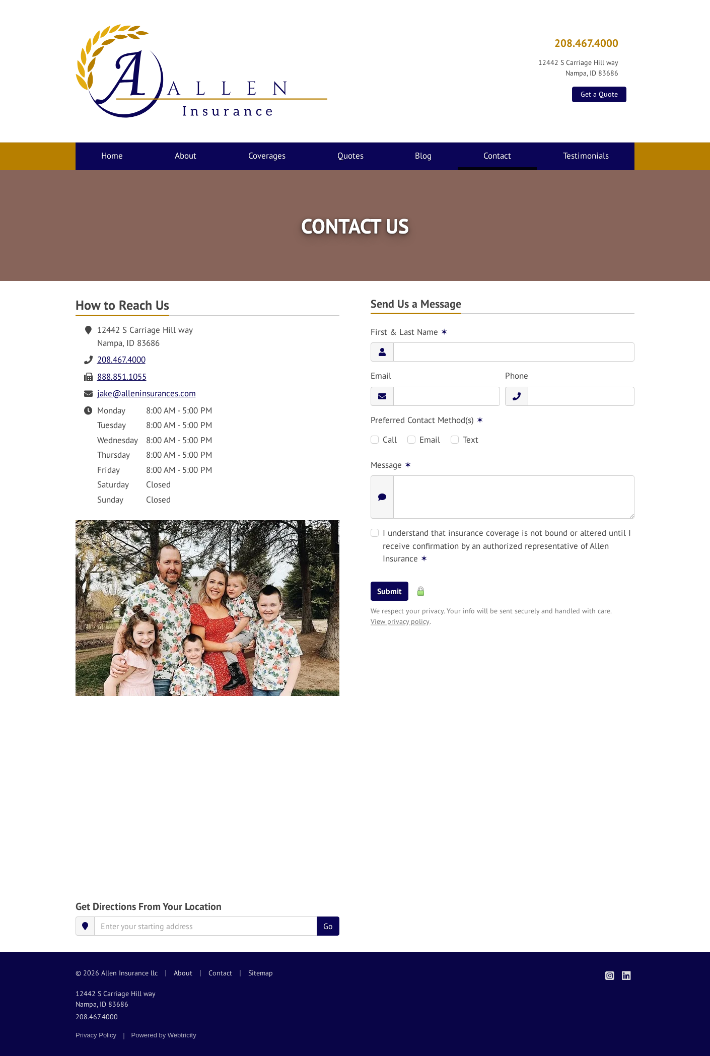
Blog (423, 155)
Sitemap (260, 972)
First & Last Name (409, 331)
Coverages (267, 155)
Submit (389, 591)
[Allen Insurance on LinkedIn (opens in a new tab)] (626, 975)
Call (390, 439)
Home (112, 155)
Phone (516, 375)
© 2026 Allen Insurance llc (117, 972)
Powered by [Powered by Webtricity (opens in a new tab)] (163, 1035)
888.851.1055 (122, 376)
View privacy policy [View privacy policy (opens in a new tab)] (400, 621)
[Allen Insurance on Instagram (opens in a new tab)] (609, 975)
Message (391, 464)
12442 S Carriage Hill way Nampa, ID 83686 (116, 999)
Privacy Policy (96, 1035)
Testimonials (586, 155)
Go (328, 926)
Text (470, 439)
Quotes (350, 155)
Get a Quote (599, 94)
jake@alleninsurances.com (146, 393)
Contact (510, 155)
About (185, 155)
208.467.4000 (586, 43)
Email (381, 375)
